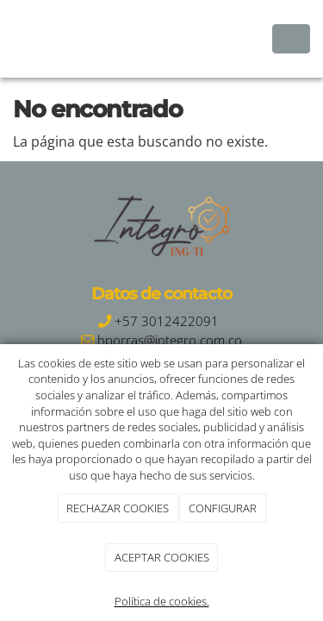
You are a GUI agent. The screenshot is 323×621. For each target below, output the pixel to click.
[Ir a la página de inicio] (8, 39)
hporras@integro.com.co (169, 340)
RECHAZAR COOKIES (117, 508)
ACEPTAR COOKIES (162, 557)
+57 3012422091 (167, 321)
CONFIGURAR (223, 508)
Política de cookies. (162, 601)
